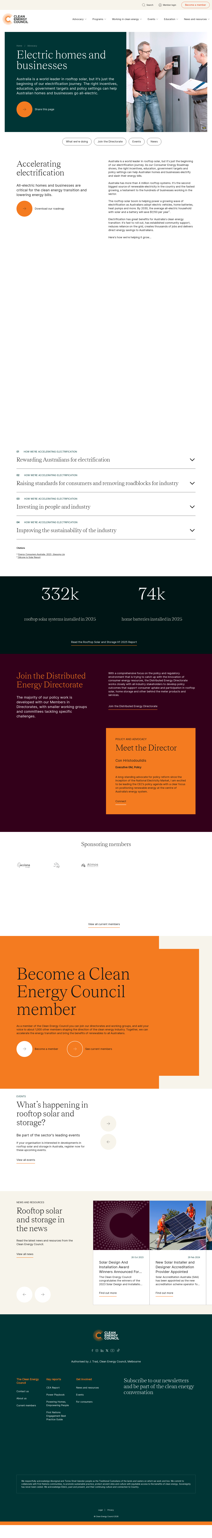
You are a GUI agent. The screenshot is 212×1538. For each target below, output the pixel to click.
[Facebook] (92, 1353)
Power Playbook (55, 1397)
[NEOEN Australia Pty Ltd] (122, 890)
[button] (108, 1145)
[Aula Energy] (122, 869)
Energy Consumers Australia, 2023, (41, 554)
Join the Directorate (110, 141)
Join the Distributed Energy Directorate (132, 707)
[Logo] (106, 1338)
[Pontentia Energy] (155, 890)
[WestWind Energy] (172, 909)
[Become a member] (39, 1052)
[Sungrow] (155, 900)
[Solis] (56, 900)
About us (21, 1401)
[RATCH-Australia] (188, 890)
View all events (25, 1164)
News (154, 141)
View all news (24, 1258)
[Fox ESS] (89, 881)
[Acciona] (23, 868)
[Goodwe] (188, 881)
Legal (100, 1513)
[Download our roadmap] (42, 209)
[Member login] (167, 5)
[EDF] (23, 881)
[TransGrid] (106, 909)
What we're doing (77, 141)
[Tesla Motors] (40, 909)
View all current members (104, 928)
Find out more (108, 1297)
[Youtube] (112, 1353)
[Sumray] (122, 900)
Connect (120, 802)
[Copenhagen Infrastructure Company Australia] (188, 869)
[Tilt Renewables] (73, 909)
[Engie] (56, 881)
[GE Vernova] (122, 881)
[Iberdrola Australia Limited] (89, 890)
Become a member (195, 4)
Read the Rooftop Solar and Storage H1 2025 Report (104, 643)
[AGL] (56, 868)
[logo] (15, 19)
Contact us (22, 1394)
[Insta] (97, 1353)
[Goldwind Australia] (155, 881)
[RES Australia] (23, 900)
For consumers (84, 1404)
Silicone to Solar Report (29, 557)
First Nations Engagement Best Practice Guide (56, 1419)
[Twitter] (107, 1353)
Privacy (110, 1513)
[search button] (147, 5)
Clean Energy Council (105, 1519)
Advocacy (79, 20)
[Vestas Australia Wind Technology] (139, 909)
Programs (99, 20)
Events (153, 20)
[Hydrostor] (56, 890)
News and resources (197, 20)
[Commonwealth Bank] (155, 869)
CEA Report (53, 1390)
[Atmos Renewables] (89, 868)
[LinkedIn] (102, 1353)
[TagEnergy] (188, 900)
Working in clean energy (127, 20)
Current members (26, 1408)
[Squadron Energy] (89, 900)
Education (171, 20)
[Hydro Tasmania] (23, 890)
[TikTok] (118, 1353)
